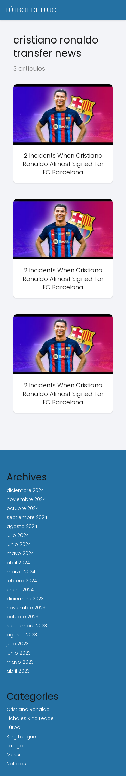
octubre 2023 (22, 616)
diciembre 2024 (25, 490)
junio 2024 (19, 544)
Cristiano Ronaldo (28, 709)
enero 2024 (20, 589)
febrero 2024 (22, 580)
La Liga (15, 745)
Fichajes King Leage (30, 718)
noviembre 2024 (26, 499)
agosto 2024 (22, 526)
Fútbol (14, 727)
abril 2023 (18, 671)
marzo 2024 (21, 571)
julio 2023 (18, 643)
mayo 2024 (20, 553)
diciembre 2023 (25, 598)
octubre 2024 (23, 508)
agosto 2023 (22, 634)
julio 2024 (18, 535)
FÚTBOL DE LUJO (31, 10)
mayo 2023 (20, 662)
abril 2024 (18, 562)
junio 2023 (19, 653)
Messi (13, 754)
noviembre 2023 (26, 607)
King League (21, 736)
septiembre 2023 (27, 625)
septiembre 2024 (27, 517)
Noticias (16, 763)
